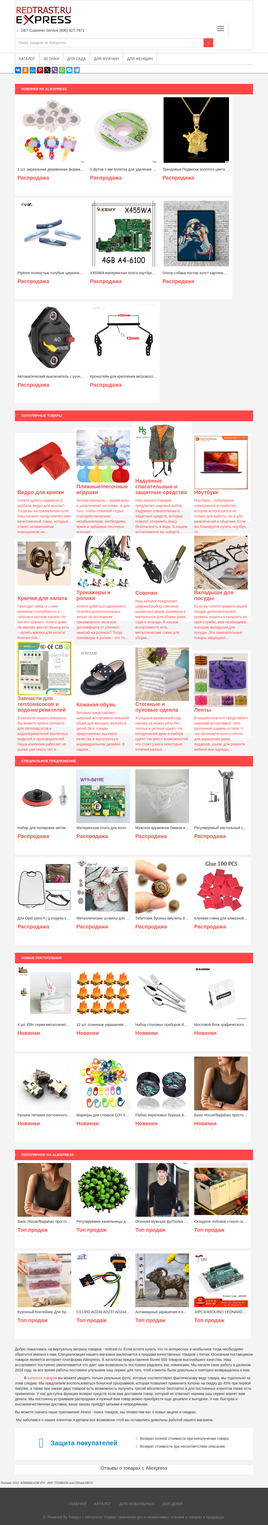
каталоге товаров (42, 1378)
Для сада (76, 59)
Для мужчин (106, 59)
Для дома (172, 1503)
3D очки (51, 59)
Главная (78, 1503)
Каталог (102, 1503)
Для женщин (140, 59)
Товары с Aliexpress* (85, 1517)
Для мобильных (137, 1503)
